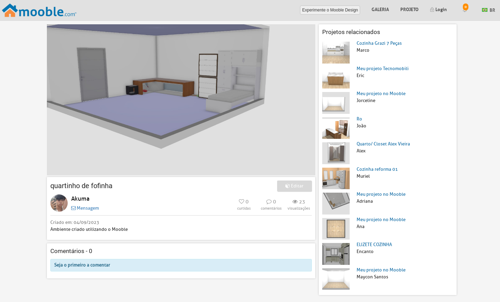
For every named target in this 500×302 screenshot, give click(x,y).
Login (438, 8)
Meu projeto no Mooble (381, 94)
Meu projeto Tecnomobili (383, 69)
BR (488, 9)
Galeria (380, 8)
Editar (294, 186)
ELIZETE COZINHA (374, 245)
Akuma (80, 198)
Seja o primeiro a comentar (82, 265)
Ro (359, 119)
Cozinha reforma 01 (377, 169)
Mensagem (85, 208)
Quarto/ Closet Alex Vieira (383, 144)
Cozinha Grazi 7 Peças (379, 43)
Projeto (409, 8)
